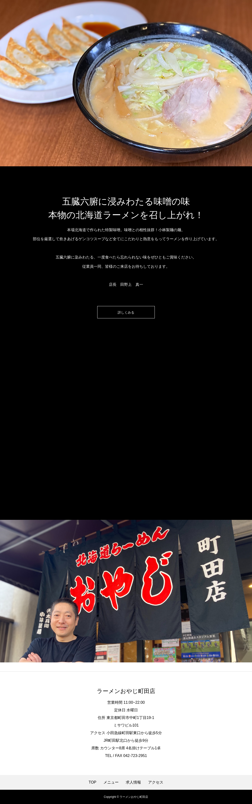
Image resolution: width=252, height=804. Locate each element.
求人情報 (133, 782)
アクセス (155, 782)
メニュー (111, 782)
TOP (93, 782)
